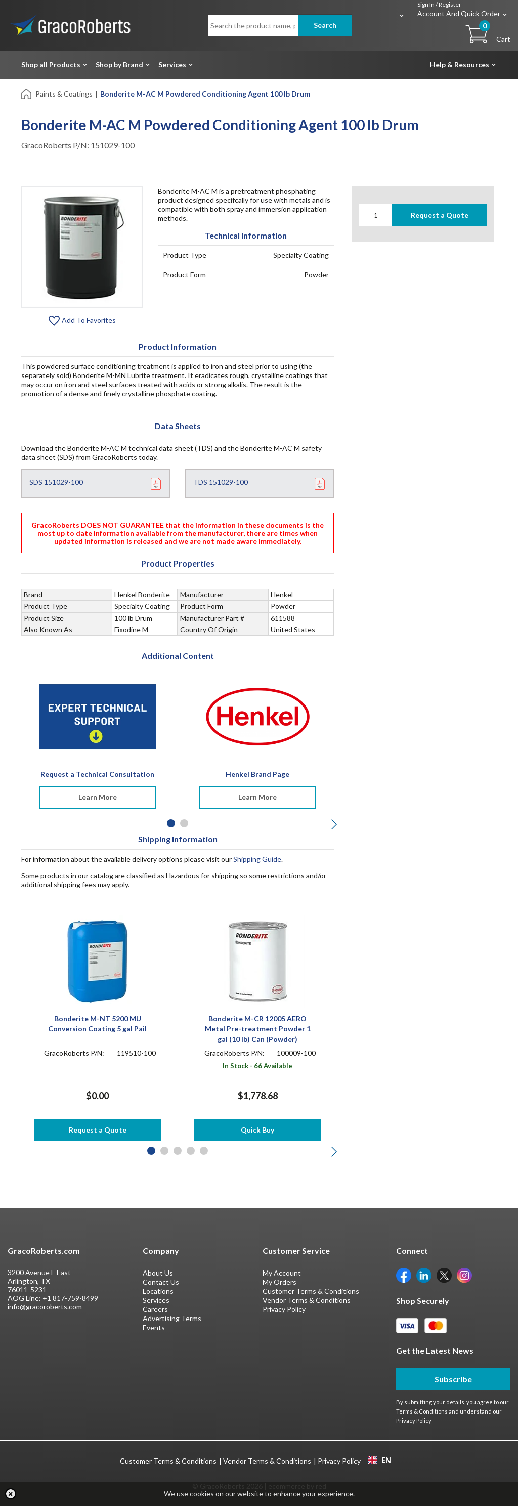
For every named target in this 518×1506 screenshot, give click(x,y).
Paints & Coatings (64, 93)
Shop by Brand (119, 64)
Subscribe (453, 1379)
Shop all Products (50, 64)
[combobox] (379, 1460)
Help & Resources (459, 64)
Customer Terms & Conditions (311, 1291)
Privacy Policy (284, 1309)
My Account (282, 1272)
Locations (158, 1291)
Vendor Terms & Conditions (307, 1300)
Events (154, 1327)
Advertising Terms (172, 1318)
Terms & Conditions (422, 1411)
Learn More (97, 797)
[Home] (27, 93)
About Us (158, 1272)
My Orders (279, 1282)
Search (325, 25)
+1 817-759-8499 (70, 1298)
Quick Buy (257, 1129)
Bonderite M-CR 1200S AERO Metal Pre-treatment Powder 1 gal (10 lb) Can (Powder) (258, 1028)
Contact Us (161, 1282)
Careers (155, 1309)
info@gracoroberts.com (45, 1306)
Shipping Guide (257, 859)
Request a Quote (439, 215)
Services (172, 64)
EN (379, 1460)
